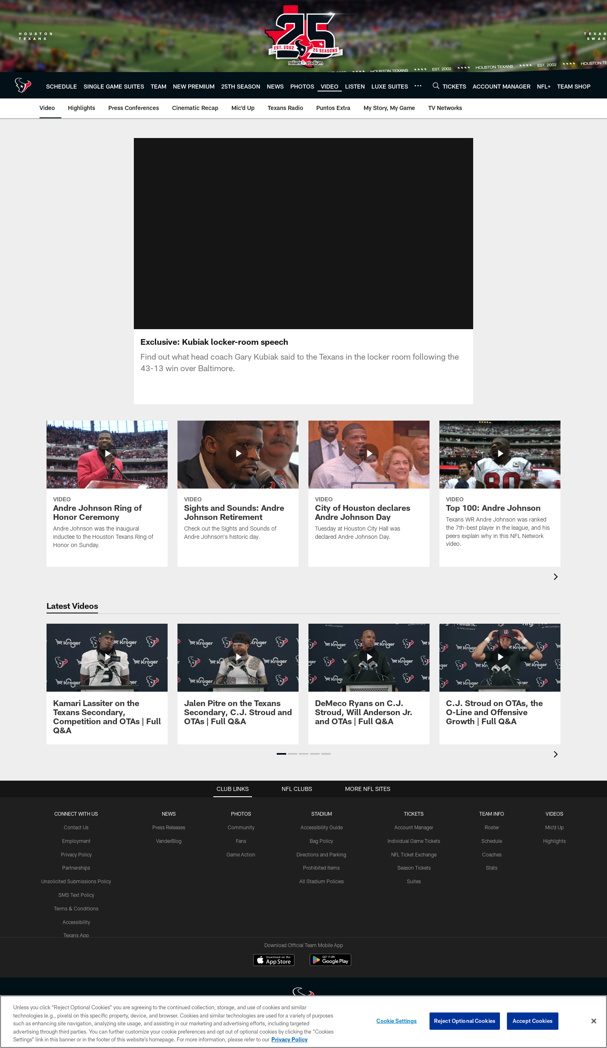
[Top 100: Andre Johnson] (499, 489)
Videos (554, 813)
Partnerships (76, 867)
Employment (76, 841)
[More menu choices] (418, 85)
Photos (241, 813)
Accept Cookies (533, 1021)
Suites (414, 881)
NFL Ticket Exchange (414, 854)
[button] (281, 754)
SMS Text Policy (76, 895)
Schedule (491, 841)
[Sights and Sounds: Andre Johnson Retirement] (238, 486)
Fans (241, 841)
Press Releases (168, 827)
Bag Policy (321, 841)
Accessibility (76, 922)
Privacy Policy (76, 854)
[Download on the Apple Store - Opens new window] (274, 961)
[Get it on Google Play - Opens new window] (330, 964)
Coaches (492, 854)
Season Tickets (414, 867)
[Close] (594, 1021)
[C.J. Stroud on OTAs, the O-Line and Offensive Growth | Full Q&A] (499, 679)
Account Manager (414, 827)
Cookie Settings (396, 1021)
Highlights (554, 841)
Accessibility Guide (322, 827)
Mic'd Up (554, 827)
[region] (303, 1021)
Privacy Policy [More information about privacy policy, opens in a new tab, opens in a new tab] (289, 1039)
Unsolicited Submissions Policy (76, 881)
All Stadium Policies (321, 881)
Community (241, 827)
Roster (492, 827)
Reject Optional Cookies (464, 1021)
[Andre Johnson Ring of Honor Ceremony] (107, 490)
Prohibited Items (321, 867)
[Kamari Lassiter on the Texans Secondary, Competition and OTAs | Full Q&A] (107, 684)
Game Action (240, 854)
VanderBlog (169, 841)
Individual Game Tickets (414, 841)
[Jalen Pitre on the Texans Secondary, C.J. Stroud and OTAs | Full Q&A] (238, 679)
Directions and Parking (321, 854)
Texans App (76, 935)
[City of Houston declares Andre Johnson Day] (369, 486)
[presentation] (557, 577)
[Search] (436, 85)
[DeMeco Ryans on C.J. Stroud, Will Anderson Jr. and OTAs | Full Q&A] (369, 679)
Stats (491, 867)
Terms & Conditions (76, 908)
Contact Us (76, 827)
